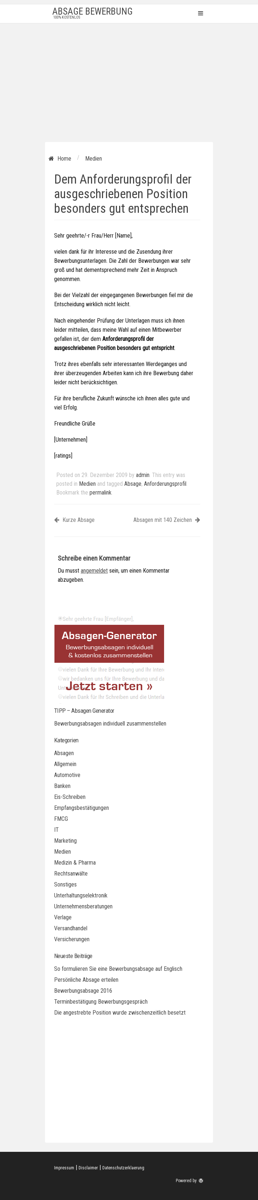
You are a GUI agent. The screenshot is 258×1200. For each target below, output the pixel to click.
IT (56, 829)
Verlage (63, 917)
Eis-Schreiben (70, 796)
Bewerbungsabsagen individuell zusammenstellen (110, 723)
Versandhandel (70, 928)
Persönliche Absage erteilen (86, 979)
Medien (87, 483)
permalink (100, 492)
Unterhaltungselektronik (80, 895)
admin (142, 475)
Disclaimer (88, 1167)
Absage (132, 483)
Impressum (64, 1167)
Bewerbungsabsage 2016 (83, 990)
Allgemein (65, 764)
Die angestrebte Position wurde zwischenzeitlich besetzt (120, 1012)
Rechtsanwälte (71, 873)
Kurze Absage (74, 519)
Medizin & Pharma (75, 862)
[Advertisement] (129, 78)
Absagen (64, 753)
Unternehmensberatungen (83, 906)
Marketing (65, 840)
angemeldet (94, 570)
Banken (62, 785)
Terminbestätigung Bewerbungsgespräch (101, 1001)
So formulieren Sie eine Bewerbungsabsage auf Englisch (118, 968)
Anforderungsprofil (165, 483)
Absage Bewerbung (92, 11)
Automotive (67, 775)
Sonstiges (65, 884)
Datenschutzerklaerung (123, 1167)
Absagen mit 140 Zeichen (166, 519)
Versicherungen (72, 939)
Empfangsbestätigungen (81, 807)
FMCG (61, 818)
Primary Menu (200, 13)
